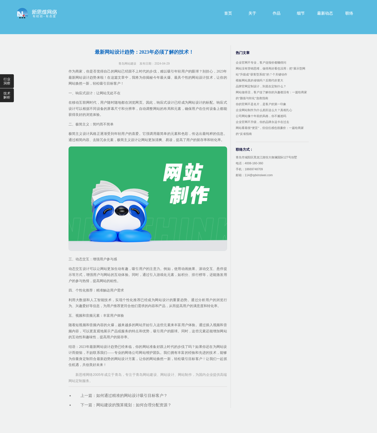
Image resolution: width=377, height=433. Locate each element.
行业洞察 (6, 81)
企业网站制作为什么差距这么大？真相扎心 (264, 110)
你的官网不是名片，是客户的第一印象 (261, 104)
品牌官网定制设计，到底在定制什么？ (261, 86)
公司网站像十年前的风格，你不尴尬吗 (261, 116)
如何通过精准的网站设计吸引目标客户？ (131, 395)
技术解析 (6, 95)
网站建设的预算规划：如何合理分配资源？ (133, 405)
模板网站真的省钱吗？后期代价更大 (259, 80)
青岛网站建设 (127, 63)
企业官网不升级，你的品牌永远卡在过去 (262, 122)
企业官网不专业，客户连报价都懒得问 (261, 62)
